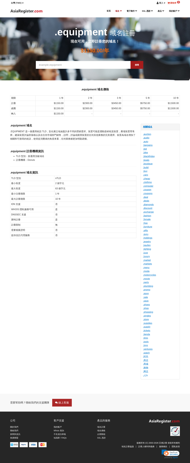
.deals (146, 201)
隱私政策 (176, 446)
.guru (145, 234)
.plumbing (148, 286)
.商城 (145, 364)
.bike (145, 152)
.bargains (148, 145)
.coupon (147, 189)
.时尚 (145, 356)
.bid (145, 149)
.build (146, 167)
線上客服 (62, 402)
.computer (148, 186)
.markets (147, 264)
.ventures (148, 349)
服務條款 (163, 446)
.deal (145, 197)
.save (146, 301)
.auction (147, 134)
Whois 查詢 (59, 430)
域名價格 (101, 430)
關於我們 (14, 427)
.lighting (147, 249)
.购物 (145, 367)
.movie (146, 278)
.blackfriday (149, 156)
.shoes (146, 304)
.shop (146, 308)
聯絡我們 (14, 430)
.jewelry (147, 241)
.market (147, 260)
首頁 (109, 11)
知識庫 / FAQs (60, 438)
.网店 (145, 371)
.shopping (148, 312)
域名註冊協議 (128, 446)
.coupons (147, 193)
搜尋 (137, 65)
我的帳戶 (174, 11)
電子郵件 (132, 11)
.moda (146, 271)
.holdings (147, 238)
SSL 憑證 (147, 11)
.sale (145, 297)
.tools (146, 341)
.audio (146, 138)
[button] (17, 3)
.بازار (145, 375)
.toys (145, 345)
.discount (147, 208)
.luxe (145, 253)
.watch (146, 353)
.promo (146, 289)
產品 (161, 11)
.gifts (145, 230)
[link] (170, 454)
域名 (118, 11)
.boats (146, 160)
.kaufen (147, 245)
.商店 (145, 360)
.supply (146, 327)
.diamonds (148, 204)
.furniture (147, 226)
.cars (145, 175)
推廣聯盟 (14, 438)
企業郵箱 (101, 434)
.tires (145, 338)
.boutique (148, 163)
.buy (145, 171)
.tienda (146, 334)
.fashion (147, 215)
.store (146, 319)
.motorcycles (149, 275)
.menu (146, 267)
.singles (147, 316)
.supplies (147, 323)
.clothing (147, 182)
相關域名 (147, 127)
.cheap (146, 178)
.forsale (147, 219)
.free (145, 223)
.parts (146, 282)
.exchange (148, 212)
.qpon (146, 293)
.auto (145, 141)
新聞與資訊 (15, 434)
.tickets (146, 330)
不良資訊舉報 (60, 434)
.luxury (146, 256)
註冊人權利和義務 (146, 446)
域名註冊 (101, 427)
